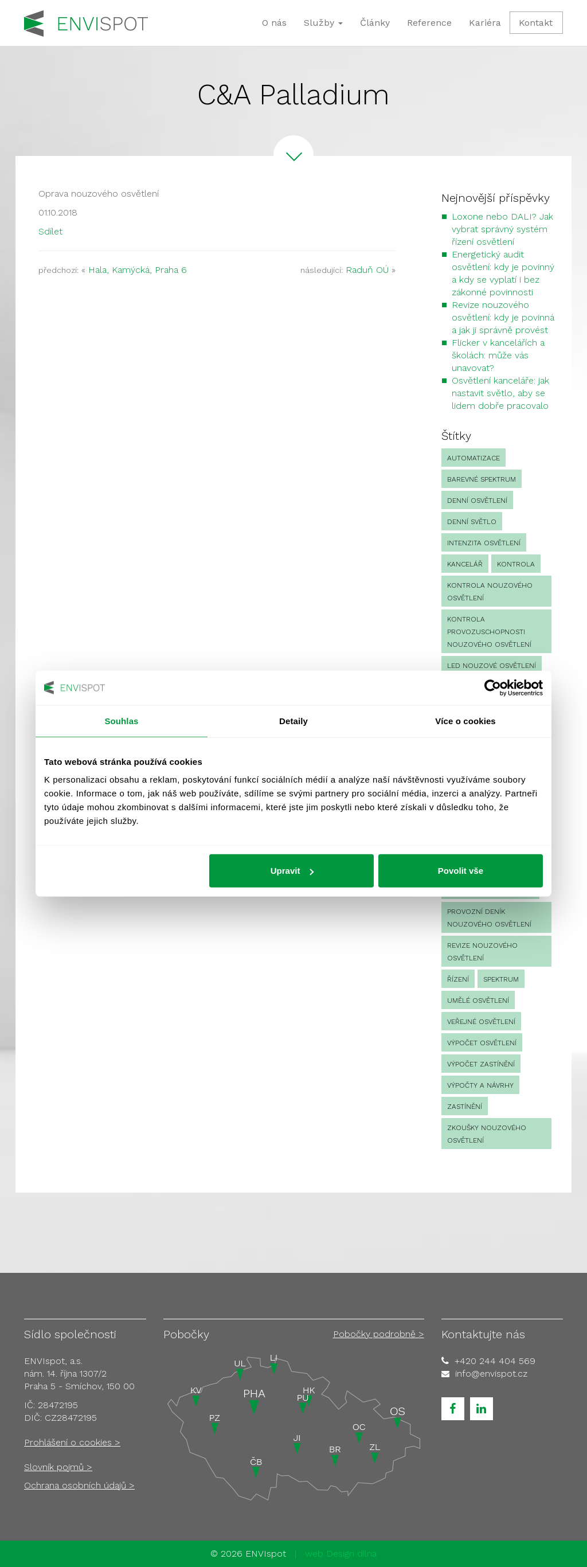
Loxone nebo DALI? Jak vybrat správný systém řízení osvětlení (502, 229)
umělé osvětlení (478, 1001)
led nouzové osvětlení (491, 666)
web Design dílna (341, 1553)
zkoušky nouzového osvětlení (486, 1134)
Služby (323, 22)
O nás (274, 22)
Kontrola (516, 564)
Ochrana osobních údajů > (79, 1485)
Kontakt (536, 22)
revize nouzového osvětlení (482, 951)
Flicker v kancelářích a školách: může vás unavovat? (498, 355)
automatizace (473, 458)
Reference (429, 22)
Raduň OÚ (367, 269)
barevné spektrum (481, 479)
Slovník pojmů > (58, 1467)
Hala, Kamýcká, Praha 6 (137, 269)
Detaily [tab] (293, 720)
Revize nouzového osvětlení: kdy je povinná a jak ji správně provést (503, 317)
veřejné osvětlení (481, 1022)
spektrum (501, 979)
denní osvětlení (477, 501)
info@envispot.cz (491, 1373)
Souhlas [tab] (121, 720)
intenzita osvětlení (484, 543)
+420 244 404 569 (495, 1360)
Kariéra (485, 22)
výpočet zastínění (481, 1064)
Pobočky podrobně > (378, 1333)
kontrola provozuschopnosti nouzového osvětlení (489, 631)
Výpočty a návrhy (480, 1085)
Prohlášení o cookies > (72, 1442)
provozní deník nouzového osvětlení (489, 918)
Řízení (458, 979)
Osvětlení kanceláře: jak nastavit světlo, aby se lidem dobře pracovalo (500, 393)
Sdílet (50, 231)
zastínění (464, 1107)
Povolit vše (460, 871)
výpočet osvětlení (481, 1043)
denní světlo (471, 522)
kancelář (465, 564)
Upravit (292, 871)
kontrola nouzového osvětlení (490, 591)
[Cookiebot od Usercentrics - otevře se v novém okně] (493, 687)
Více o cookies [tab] (465, 720)
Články (375, 22)
